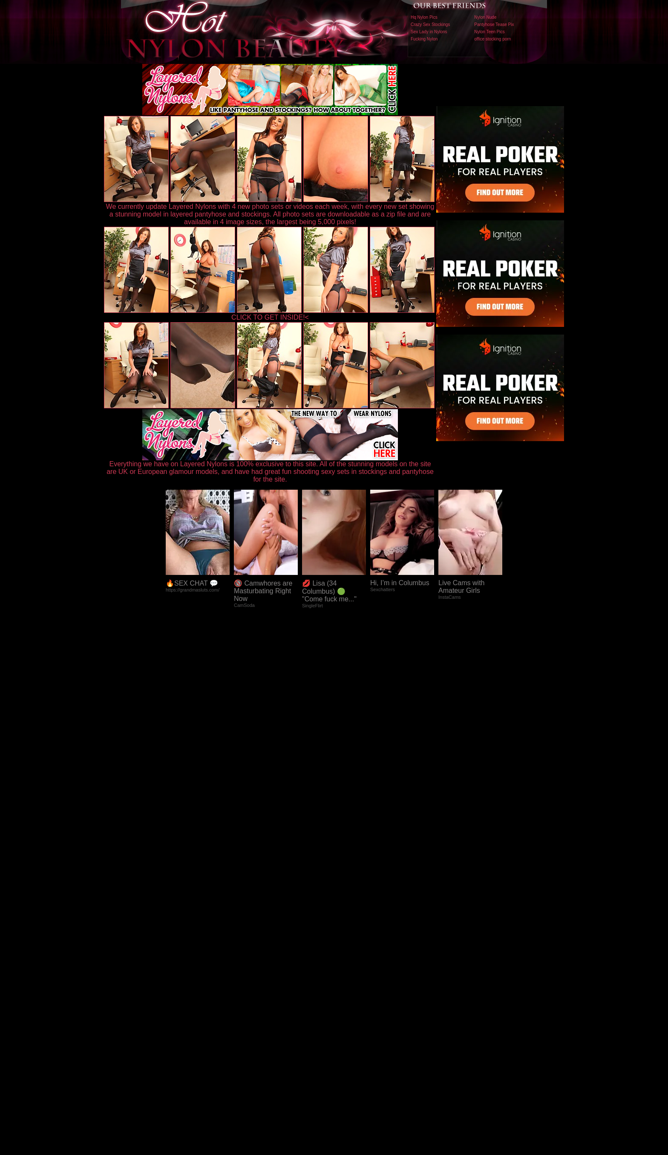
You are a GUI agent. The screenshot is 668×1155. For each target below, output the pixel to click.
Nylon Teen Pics (489, 31)
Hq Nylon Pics (424, 17)
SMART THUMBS (349, 977)
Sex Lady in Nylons (429, 31)
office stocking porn (492, 39)
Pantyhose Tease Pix (494, 24)
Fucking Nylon (424, 39)
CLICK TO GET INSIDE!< (270, 317)
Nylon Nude (485, 17)
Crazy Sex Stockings (430, 24)
